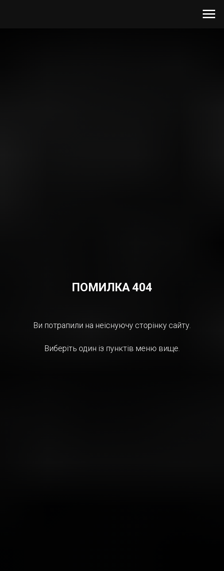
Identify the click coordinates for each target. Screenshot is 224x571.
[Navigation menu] (209, 14)
